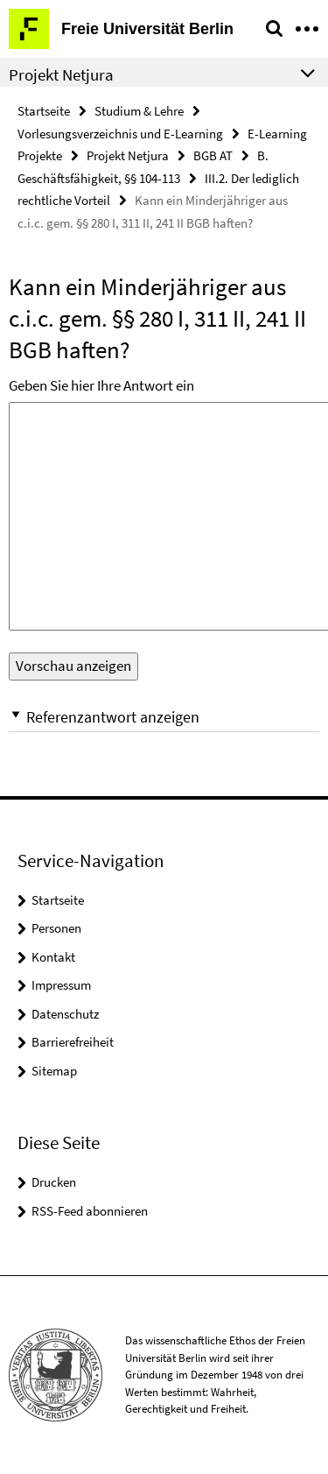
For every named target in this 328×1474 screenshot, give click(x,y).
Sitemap (54, 1070)
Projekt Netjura (128, 155)
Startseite (43, 110)
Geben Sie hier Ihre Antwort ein (101, 385)
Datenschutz (65, 1013)
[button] (164, 717)
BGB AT (213, 155)
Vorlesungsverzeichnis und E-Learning (120, 133)
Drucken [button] (53, 1182)
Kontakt (53, 957)
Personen (56, 928)
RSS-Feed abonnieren (89, 1210)
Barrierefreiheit (72, 1041)
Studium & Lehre (139, 110)
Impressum (61, 985)
